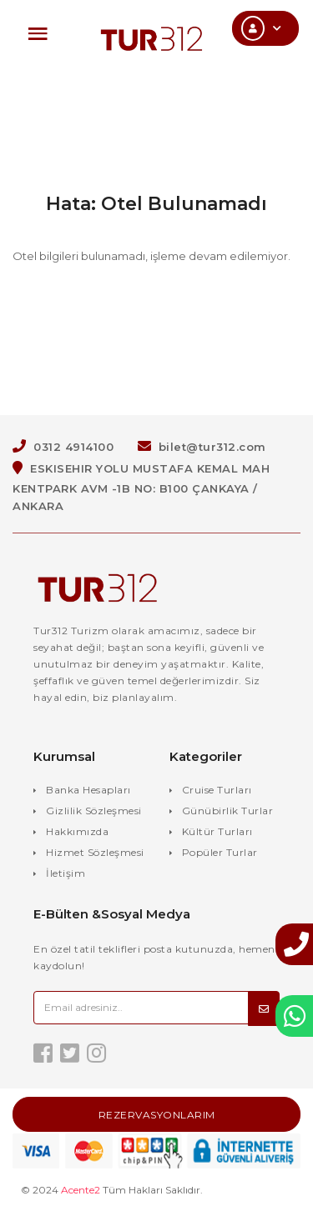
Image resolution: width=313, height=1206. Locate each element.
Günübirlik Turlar (228, 810)
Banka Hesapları (88, 789)
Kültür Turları (217, 831)
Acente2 (80, 1189)
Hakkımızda (77, 831)
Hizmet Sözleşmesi (95, 852)
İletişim (65, 873)
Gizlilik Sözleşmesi (94, 810)
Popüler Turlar (220, 852)
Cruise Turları (217, 789)
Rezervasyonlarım (156, 1114)
